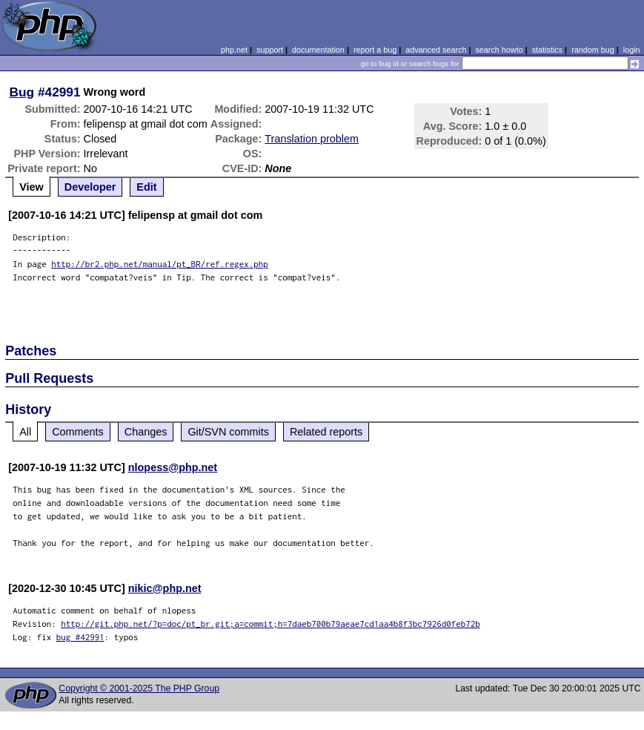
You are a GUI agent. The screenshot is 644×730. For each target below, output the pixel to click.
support (269, 49)
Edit (146, 187)
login (631, 49)
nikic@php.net (165, 588)
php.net (234, 49)
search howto (498, 49)
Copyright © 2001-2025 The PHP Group (139, 688)
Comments (78, 432)
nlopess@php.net (172, 467)
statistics (547, 49)
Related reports (326, 432)
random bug (592, 49)
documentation (318, 49)
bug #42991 (80, 637)
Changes (146, 432)
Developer (90, 187)
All (25, 432)
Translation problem (312, 139)
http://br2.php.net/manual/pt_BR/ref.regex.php (159, 264)
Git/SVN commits (228, 432)
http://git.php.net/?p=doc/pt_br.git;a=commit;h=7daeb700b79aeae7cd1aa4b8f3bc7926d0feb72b (270, 623)
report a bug (374, 49)
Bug (22, 92)
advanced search (435, 49)
